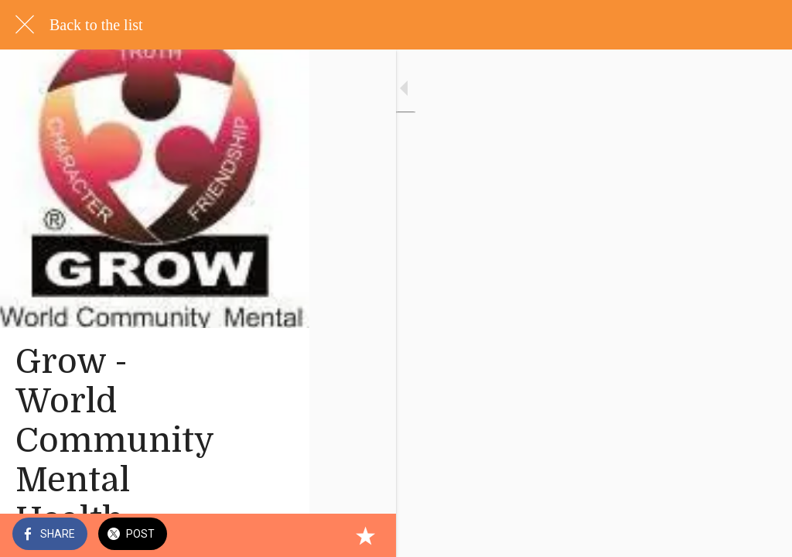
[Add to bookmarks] (761, 535)
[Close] (24, 24)
